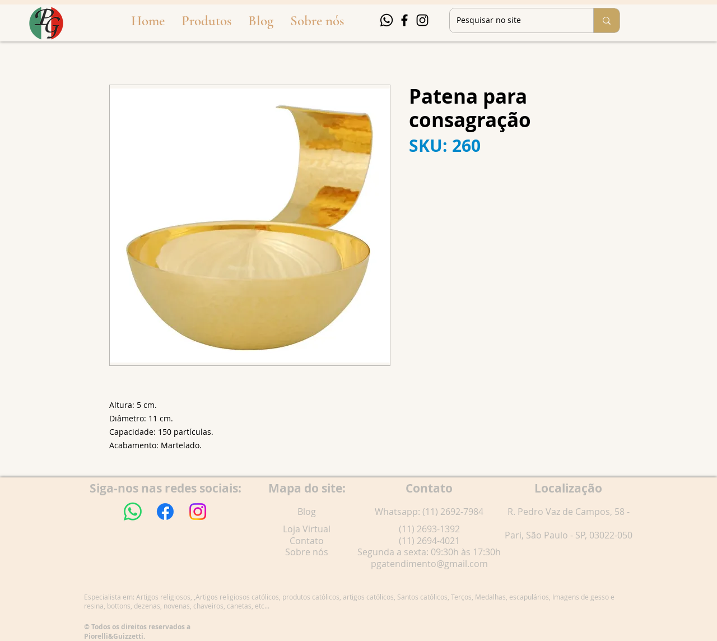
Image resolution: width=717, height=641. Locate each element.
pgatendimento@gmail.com (429, 564)
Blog (306, 511)
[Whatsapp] (386, 20)
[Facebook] (404, 20)
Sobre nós (306, 552)
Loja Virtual (306, 529)
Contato (307, 541)
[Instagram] (422, 20)
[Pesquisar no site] (513, 20)
